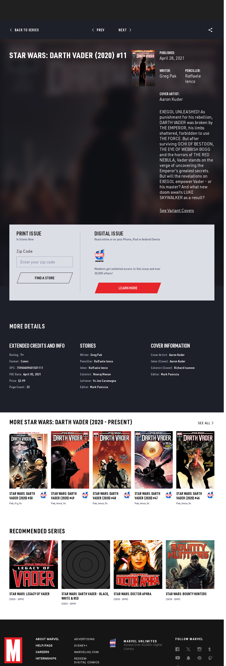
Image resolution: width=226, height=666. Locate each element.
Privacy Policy (38, 649)
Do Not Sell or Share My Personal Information (117, 649)
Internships (46, 620)
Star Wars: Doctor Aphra (132, 554)
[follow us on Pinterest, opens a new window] (199, 620)
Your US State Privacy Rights (68, 649)
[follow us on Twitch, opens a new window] (210, 620)
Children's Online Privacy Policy (168, 649)
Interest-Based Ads (100, 655)
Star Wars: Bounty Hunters (186, 554)
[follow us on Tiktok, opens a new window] (177, 629)
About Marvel (47, 601)
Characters (84, 15)
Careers (42, 614)
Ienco (59, 464)
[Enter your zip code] (45, 222)
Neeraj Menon (102, 335)
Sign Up (35, 5)
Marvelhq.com (86, 614)
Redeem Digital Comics (86, 622)
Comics (62, 15)
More (178, 15)
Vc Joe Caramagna (104, 341)
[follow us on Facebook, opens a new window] (177, 611)
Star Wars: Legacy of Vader (29, 554)
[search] (213, 5)
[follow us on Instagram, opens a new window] (199, 611)
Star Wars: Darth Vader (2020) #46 (189, 456)
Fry (16, 464)
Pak (11, 464)
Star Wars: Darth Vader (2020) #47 (147, 456)
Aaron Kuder (85, 113)
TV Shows (125, 15)
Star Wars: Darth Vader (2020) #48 (105, 456)
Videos (161, 15)
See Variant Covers (91, 171)
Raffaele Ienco (155, 95)
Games (144, 15)
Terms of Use (18, 649)
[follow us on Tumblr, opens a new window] (209, 611)
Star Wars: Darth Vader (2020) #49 (64, 456)
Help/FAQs (44, 607)
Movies (106, 15)
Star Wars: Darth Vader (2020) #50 (22, 456)
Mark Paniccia (99, 347)
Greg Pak (82, 95)
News (45, 15)
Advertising (84, 601)
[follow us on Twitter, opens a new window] (188, 611)
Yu (20, 464)
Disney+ (80, 607)
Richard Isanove (184, 328)
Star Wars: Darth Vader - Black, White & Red (85, 556)
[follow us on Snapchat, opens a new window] (188, 620)
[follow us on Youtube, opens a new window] (177, 620)
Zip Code (24, 211)
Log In (20, 5)
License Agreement (202, 649)
